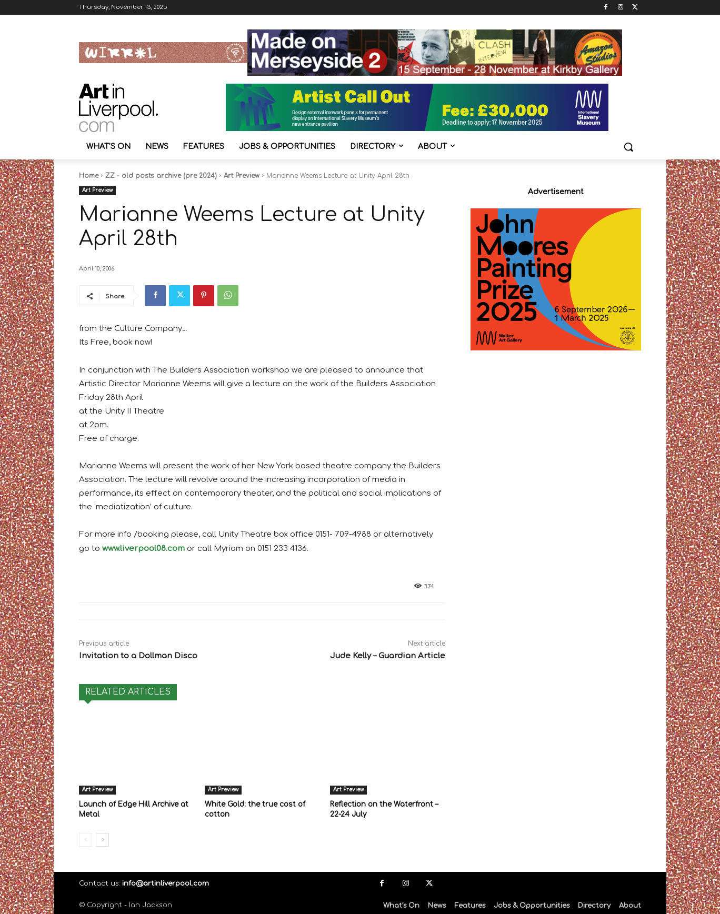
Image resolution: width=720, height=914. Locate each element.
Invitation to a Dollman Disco (138, 655)
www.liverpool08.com (143, 548)
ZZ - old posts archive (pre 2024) (161, 175)
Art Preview (241, 175)
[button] (628, 146)
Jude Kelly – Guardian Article (387, 655)
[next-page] (102, 839)
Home (88, 175)
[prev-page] (85, 839)
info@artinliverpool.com (165, 882)
